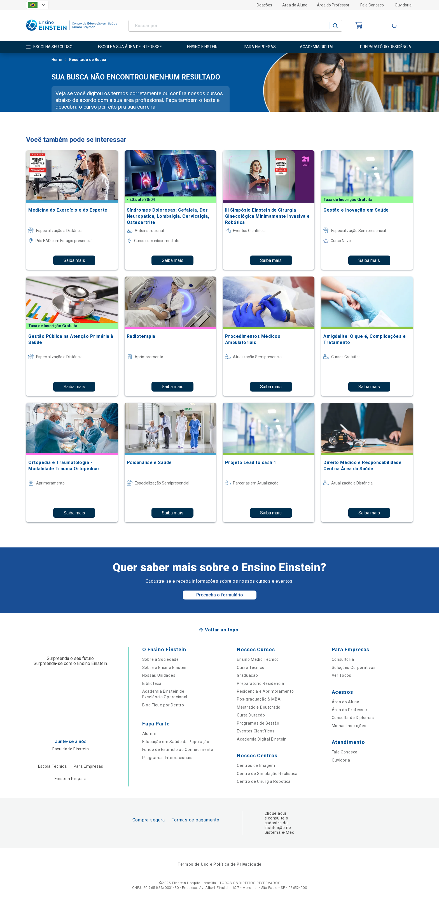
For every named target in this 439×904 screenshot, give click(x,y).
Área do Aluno (294, 5)
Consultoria (343, 659)
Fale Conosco (372, 5)
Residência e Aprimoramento (265, 691)
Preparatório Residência (260, 683)
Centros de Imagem (256, 765)
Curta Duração (251, 715)
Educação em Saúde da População (175, 741)
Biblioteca (152, 683)
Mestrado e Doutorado (259, 707)
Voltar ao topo (221, 630)
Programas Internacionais (167, 757)
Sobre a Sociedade (160, 659)
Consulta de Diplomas (353, 717)
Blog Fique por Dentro (163, 705)
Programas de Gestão (258, 723)
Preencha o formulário (219, 595)
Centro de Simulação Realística (267, 773)
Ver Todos (341, 675)
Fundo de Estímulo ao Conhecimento (177, 749)
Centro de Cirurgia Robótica (264, 781)
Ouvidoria (403, 5)
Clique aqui (275, 813)
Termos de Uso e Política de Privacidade (219, 864)
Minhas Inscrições (349, 725)
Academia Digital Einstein (262, 739)
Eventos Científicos (255, 731)
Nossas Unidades (159, 675)
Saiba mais (74, 260)
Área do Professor (333, 5)
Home (57, 60)
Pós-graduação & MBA (259, 699)
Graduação (247, 675)
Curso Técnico (250, 667)
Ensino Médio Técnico (258, 659)
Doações (264, 5)
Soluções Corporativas (354, 667)
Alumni (149, 733)
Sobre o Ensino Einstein (165, 667)
